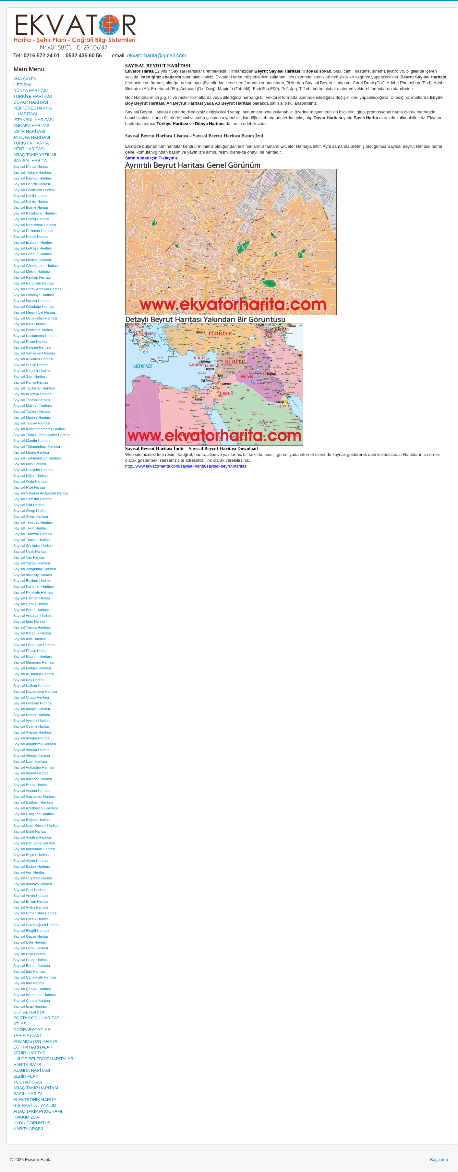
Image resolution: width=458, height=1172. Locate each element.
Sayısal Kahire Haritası (31, 201)
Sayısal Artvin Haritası (30, 896)
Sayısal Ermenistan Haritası (35, 913)
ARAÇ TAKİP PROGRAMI (37, 1111)
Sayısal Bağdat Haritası (32, 820)
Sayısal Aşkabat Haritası (32, 779)
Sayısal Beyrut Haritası (31, 855)
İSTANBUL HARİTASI (33, 119)
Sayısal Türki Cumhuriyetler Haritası (41, 435)
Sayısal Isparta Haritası (31, 301)
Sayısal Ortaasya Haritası (33, 295)
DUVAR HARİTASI (30, 102)
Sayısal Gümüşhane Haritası (36, 266)
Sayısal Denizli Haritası (31, 184)
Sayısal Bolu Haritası (29, 954)
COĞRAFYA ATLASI (32, 1029)
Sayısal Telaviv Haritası (31, 423)
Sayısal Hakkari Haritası (32, 277)
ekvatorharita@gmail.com (156, 55)
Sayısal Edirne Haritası (31, 207)
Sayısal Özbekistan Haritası (35, 318)
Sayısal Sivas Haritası (30, 516)
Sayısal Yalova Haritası (31, 627)
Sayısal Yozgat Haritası (31, 563)
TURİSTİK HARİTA (31, 143)
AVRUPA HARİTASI (31, 137)
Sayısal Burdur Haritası (31, 966)
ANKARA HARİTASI (32, 125)
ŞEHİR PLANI (26, 1076)
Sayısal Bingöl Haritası (31, 931)
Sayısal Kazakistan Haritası (35, 213)
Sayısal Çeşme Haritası (32, 726)
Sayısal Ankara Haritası (31, 750)
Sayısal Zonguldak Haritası (34, 569)
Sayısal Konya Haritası (31, 382)
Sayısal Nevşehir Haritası (33, 470)
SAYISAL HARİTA (30, 160)
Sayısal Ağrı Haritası (29, 872)
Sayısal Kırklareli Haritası (33, 359)
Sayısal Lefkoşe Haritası (32, 248)
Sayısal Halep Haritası (31, 960)
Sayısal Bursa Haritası (31, 785)
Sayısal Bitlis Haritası (30, 942)
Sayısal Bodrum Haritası (32, 656)
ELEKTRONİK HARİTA (34, 1099)
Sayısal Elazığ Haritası (31, 219)
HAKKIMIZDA (26, 1117)
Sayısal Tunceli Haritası (32, 540)
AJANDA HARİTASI (31, 1070)
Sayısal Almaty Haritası (31, 756)
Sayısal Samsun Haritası (32, 499)
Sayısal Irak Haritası (29, 971)
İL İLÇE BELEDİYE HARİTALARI (44, 1058)
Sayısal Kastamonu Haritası (35, 336)
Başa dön (439, 1159)
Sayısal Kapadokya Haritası (35, 691)
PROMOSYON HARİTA (35, 1041)
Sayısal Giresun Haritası (32, 254)
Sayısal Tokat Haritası (30, 528)
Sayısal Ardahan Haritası (33, 616)
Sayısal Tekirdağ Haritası (33, 522)
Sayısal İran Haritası (29, 983)
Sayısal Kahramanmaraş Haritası (39, 429)
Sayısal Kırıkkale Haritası (33, 592)
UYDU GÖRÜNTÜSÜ (33, 1122)
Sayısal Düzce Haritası (31, 651)
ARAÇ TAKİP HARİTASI (35, 1087)
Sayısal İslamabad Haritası (34, 995)
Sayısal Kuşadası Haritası (33, 674)
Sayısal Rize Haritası (29, 487)
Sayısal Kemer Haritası (31, 715)
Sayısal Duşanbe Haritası (33, 878)
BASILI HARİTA (28, 1093)
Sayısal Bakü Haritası (30, 831)
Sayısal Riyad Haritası (30, 341)
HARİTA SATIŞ (27, 1064)
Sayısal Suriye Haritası (31, 365)
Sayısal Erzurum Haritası (33, 242)
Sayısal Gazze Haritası (31, 936)
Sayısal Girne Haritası (30, 948)
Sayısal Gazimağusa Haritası (36, 925)
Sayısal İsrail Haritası (30, 1006)
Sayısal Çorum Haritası (31, 1001)
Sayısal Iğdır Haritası (29, 621)
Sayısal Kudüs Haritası (31, 236)
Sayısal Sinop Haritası (30, 511)
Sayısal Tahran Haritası (31, 400)
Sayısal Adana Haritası (31, 773)
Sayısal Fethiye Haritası (32, 668)
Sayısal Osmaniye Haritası (34, 645)
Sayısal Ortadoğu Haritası (33, 306)
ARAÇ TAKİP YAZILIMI (34, 154)
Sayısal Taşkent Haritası (32, 411)
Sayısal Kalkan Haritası (31, 686)
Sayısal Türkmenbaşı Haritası (36, 446)
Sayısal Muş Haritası (29, 464)
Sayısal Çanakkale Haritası (34, 977)
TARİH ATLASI (27, 1035)
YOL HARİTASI (27, 1082)
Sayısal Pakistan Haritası (33, 330)
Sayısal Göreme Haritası (32, 703)
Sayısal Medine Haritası (32, 260)
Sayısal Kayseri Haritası (32, 347)
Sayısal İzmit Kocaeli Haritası (36, 826)
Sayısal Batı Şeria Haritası (34, 843)
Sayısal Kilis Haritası (29, 639)
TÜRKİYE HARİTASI (32, 96)
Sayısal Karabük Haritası (33, 633)
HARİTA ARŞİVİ (28, 1128)
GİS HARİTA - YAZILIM (34, 1105)
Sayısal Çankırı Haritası (32, 989)
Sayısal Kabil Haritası (30, 196)
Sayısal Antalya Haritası (32, 837)
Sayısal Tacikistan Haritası (34, 388)
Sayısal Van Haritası (29, 557)
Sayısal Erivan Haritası (31, 901)
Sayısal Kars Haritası (30, 324)
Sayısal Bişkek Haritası (31, 866)
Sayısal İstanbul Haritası (32, 178)
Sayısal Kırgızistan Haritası (34, 225)
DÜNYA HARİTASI (30, 90)
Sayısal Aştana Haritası (31, 791)
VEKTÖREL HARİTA (32, 108)
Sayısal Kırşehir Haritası (32, 371)
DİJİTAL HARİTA (28, 1012)
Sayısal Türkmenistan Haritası (37, 458)
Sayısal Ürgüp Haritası (31, 697)
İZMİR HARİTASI (29, 131)
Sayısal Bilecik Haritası (31, 919)
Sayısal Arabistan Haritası (33, 767)
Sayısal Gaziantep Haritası (34, 796)
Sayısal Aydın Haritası (30, 907)
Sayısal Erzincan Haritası (33, 231)
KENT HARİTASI (29, 148)
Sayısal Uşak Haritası (30, 551)
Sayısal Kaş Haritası (29, 680)
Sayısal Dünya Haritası (31, 166)
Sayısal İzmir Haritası (30, 761)
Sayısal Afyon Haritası (30, 861)
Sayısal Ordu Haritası (30, 481)
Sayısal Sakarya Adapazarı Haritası (41, 493)
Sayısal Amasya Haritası (32, 884)
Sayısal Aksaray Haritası (32, 575)
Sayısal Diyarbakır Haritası (34, 190)
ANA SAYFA (24, 78)
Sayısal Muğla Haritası (31, 452)
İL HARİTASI (25, 113)
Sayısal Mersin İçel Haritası (34, 312)
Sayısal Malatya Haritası (32, 406)
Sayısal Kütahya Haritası (32, 394)
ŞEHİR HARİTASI (29, 1052)
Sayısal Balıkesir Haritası (33, 802)
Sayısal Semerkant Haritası (34, 353)
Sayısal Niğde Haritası (31, 476)
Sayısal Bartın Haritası (31, 610)
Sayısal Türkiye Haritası (32, 172)
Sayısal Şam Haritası (30, 376)
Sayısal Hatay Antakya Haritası (37, 289)
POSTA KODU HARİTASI (37, 1017)
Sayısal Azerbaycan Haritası (35, 808)
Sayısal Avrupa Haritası (31, 738)
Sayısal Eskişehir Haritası (33, 814)
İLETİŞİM (22, 84)
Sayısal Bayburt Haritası (32, 581)
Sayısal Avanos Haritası (32, 732)
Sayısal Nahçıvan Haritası (33, 283)
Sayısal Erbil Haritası (29, 890)
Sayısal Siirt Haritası (29, 505)
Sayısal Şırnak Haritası (31, 604)
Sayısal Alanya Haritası (31, 709)
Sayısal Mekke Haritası (31, 271)
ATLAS (19, 1023)
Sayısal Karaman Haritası (33, 586)
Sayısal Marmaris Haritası (33, 662)
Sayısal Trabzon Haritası (32, 534)
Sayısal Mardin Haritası (31, 441)
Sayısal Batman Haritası (32, 598)
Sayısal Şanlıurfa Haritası (33, 546)
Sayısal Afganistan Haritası (34, 744)
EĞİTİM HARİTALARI (33, 1047)
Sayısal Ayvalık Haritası (32, 721)
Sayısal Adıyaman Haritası (34, 849)
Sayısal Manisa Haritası (32, 417)
